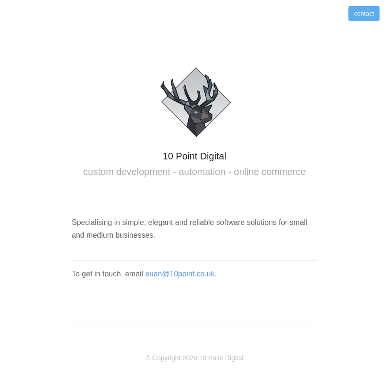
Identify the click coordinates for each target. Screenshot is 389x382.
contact (364, 13)
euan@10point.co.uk (180, 274)
